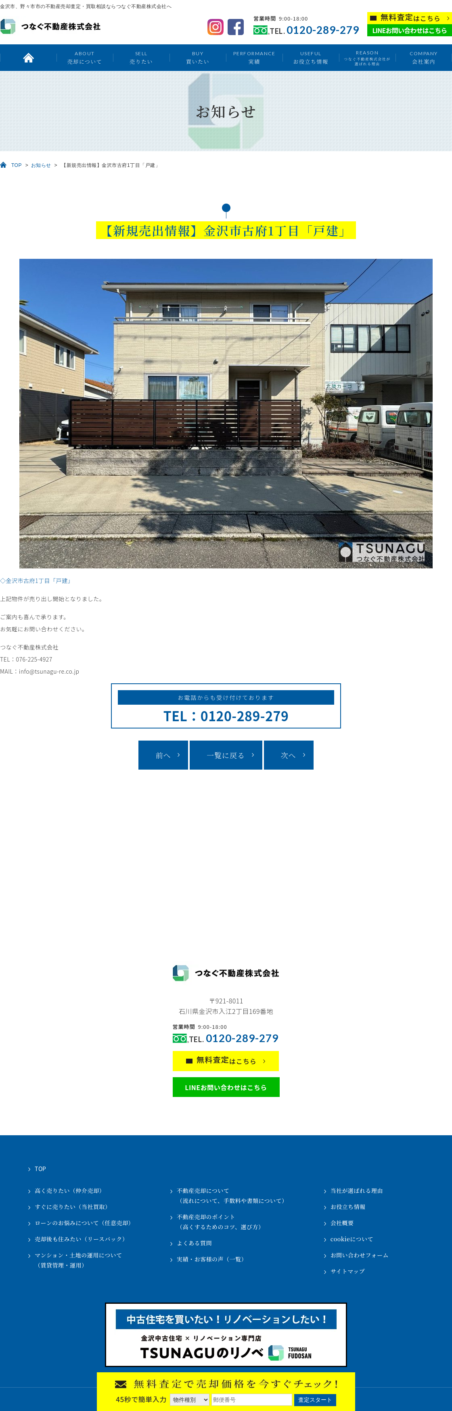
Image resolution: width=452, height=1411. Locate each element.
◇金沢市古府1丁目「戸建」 (36, 580)
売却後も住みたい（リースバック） (81, 1239)
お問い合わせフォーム (360, 1255)
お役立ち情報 (310, 57)
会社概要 (342, 1223)
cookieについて (352, 1239)
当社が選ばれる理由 (357, 1190)
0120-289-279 (323, 30)
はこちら (411, 17)
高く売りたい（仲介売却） (70, 1190)
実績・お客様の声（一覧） (212, 1259)
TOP (16, 165)
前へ (163, 755)
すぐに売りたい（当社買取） (73, 1207)
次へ (288, 755)
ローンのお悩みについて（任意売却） (84, 1223)
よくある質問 (194, 1243)
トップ (28, 57)
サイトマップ (348, 1271)
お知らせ (41, 165)
